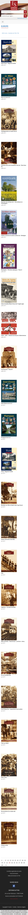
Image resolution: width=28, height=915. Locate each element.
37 (19, 863)
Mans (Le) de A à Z (5, 97)
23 (10, 860)
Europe (4, 26)
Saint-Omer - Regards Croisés (8, 63)
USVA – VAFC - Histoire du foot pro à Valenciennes (13, 335)
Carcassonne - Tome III (6, 369)
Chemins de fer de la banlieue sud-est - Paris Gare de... (13, 166)
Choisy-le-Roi (4, 845)
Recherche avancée (22, 18)
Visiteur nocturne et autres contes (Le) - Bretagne (13, 235)
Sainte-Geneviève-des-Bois (8, 539)
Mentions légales (21, 907)
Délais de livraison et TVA (14, 875)
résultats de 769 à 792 (13, 33)
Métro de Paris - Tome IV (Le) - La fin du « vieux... (13, 641)
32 (7, 863)
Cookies (15, 907)
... (3, 860)
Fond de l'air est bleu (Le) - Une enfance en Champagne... (11, 202)
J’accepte (24, 914)
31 (4, 863)
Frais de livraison (14, 873)
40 (2, 865)
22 (8, 860)
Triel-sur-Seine (5, 743)
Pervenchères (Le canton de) (8, 811)
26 (18, 860)
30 (2, 863)
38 (21, 863)
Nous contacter (14, 898)
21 (5, 860)
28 (22, 860)
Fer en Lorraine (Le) (6, 675)
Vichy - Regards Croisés (7, 471)
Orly (2, 573)
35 (14, 863)
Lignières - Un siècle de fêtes (8, 607)
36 (17, 863)
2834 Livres (5, 33)
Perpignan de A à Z (5, 437)
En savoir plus (17, 914)
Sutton (10, 907)
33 (9, 863)
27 (20, 860)
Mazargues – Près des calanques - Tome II (11, 270)
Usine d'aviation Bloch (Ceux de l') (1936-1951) (12, 303)
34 (12, 863)
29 (25, 860)
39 (24, 863)
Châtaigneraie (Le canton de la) (9, 131)
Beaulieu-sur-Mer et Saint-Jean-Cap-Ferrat (12, 505)
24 (13, 860)
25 (15, 860)
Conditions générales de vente (14, 871)
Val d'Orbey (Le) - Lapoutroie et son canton (11, 709)
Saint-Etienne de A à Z (6, 403)
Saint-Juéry (4, 777)
